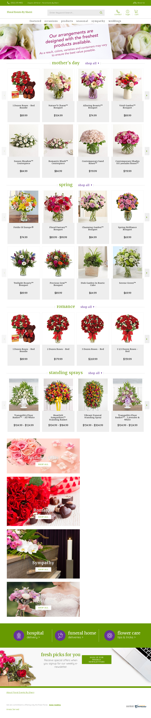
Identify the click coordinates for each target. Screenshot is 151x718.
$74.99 (93, 115)
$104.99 (58, 115)
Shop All (91, 63)
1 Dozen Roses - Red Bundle (24, 106)
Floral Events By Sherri (19, 12)
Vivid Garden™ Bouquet (127, 106)
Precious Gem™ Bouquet (58, 284)
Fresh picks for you (60, 569)
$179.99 (58, 359)
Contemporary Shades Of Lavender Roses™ (128, 162)
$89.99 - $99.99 (58, 237)
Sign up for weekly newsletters (97, 568)
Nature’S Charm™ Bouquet (58, 106)
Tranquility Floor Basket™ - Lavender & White (127, 417)
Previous (4, 95)
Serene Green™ (127, 283)
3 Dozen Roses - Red (93, 349)
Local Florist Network (125, 716)
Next (147, 95)
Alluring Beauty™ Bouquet (93, 106)
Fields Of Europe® (24, 227)
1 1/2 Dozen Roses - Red (127, 350)
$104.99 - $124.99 (24, 425)
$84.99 (23, 171)
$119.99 (93, 171)
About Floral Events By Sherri (20, 601)
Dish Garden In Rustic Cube (93, 284)
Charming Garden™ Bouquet (93, 228)
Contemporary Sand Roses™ (93, 162)
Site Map (139, 716)
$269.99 (92, 359)
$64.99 (93, 293)
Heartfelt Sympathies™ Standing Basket (58, 417)
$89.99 (23, 115)
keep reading (55, 614)
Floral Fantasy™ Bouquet (58, 228)
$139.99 (127, 359)
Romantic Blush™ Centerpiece (58, 162)
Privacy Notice (109, 716)
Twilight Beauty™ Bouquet (24, 284)
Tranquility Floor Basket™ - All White (24, 416)
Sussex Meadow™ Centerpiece (23, 162)
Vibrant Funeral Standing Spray (93, 416)
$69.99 (127, 237)
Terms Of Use (96, 716)
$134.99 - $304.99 (93, 425)
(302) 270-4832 (17, 3)
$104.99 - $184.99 (58, 425)
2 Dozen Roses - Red (58, 349)
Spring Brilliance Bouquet (127, 228)
